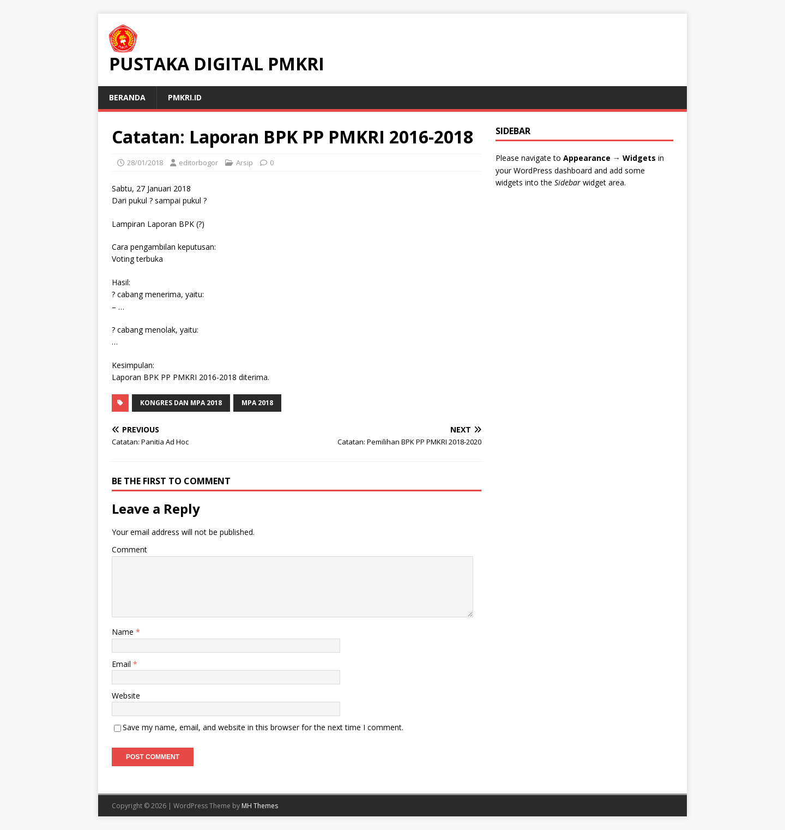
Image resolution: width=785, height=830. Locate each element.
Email (122, 664)
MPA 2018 (257, 402)
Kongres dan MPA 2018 (181, 402)
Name (124, 632)
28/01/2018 (145, 162)
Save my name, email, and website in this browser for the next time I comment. (263, 727)
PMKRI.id (185, 97)
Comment (129, 549)
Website (126, 695)
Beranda (127, 97)
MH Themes (259, 805)
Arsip (244, 162)
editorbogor (198, 162)
